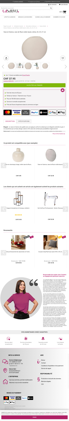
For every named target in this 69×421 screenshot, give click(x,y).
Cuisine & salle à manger (42, 16)
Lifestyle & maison (9, 16)
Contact (43, 363)
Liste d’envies (63, 4)
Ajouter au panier (34, 85)
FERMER (34, 417)
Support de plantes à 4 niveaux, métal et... (18, 208)
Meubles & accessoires (25, 16)
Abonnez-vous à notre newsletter (18, 382)
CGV (42, 384)
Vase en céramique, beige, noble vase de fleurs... (18, 164)
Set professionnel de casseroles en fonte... (18, 251)
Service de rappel (46, 368)
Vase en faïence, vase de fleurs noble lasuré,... (51, 164)
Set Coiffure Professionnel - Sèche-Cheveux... (51, 208)
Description (10, 121)
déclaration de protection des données (53, 414)
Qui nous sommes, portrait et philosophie (21, 380)
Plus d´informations (59, 133)
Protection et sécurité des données (51, 378)
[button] (3, 66)
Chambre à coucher (59, 16)
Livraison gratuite (18, 1)
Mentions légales (46, 381)
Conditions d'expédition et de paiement (52, 365)
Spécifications (23, 121)
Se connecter (52, 4)
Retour (43, 360)
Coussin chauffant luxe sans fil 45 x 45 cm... (50, 251)
